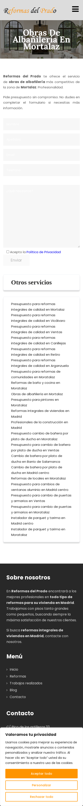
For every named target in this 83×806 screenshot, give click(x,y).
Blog (13, 690)
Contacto (18, 696)
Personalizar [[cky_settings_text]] (41, 785)
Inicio (14, 669)
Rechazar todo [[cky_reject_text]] (41, 797)
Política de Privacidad (44, 252)
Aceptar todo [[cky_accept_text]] (41, 773)
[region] (41, 766)
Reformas (18, 676)
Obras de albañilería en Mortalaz (37, 394)
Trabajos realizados (26, 683)
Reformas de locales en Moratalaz (38, 478)
